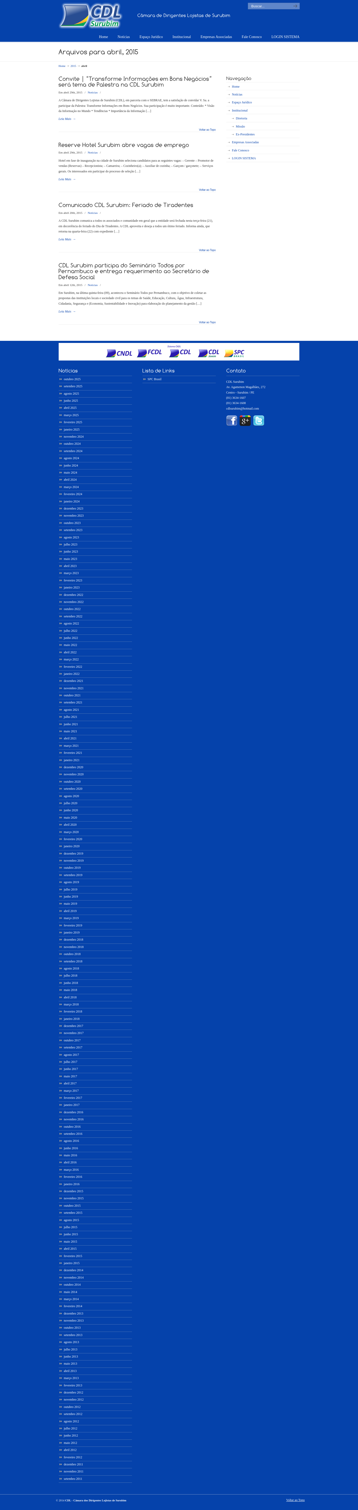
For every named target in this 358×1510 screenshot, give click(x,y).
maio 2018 (70, 990)
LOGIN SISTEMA (244, 158)
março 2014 (71, 1299)
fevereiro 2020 (73, 839)
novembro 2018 (74, 947)
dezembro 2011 (73, 1464)
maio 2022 (70, 645)
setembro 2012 (73, 1414)
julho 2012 (71, 1428)
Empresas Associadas (245, 142)
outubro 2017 (72, 1040)
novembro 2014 (74, 1277)
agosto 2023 (71, 537)
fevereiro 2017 (73, 1098)
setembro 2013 (73, 1335)
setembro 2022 (73, 616)
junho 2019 (71, 896)
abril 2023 (70, 566)
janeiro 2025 (72, 429)
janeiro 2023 (72, 587)
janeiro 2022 (72, 674)
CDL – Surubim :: (91, 15)
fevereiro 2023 (73, 580)
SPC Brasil (155, 379)
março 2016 (71, 1170)
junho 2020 (71, 810)
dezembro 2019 (73, 853)
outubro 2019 (72, 868)
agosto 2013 (71, 1342)
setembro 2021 (73, 702)
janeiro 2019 (72, 932)
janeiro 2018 (72, 1019)
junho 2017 (71, 1069)
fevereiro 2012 (73, 1457)
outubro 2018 (72, 954)
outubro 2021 (72, 695)
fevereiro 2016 (73, 1177)
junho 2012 (71, 1435)
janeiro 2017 (72, 1105)
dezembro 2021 (73, 681)
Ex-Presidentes (245, 134)
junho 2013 (71, 1356)
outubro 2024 (72, 444)
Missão (240, 126)
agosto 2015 (71, 1220)
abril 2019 (70, 911)
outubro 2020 (72, 781)
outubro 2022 (72, 609)
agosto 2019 (71, 882)
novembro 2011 (74, 1471)
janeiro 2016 (72, 1184)
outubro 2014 (72, 1284)
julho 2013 (71, 1349)
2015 (73, 65)
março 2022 (71, 659)
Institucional (240, 110)
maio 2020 (70, 817)
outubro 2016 (72, 1126)
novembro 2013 (74, 1320)
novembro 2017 (74, 1033)
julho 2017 (71, 1062)
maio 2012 (70, 1443)
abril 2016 (70, 1162)
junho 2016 (71, 1148)
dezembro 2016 (73, 1112)
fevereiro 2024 (73, 494)
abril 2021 (70, 738)
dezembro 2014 (73, 1270)
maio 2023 (70, 559)
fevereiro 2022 (73, 667)
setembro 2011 (73, 1479)
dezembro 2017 (73, 1026)
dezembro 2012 (73, 1392)
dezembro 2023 (73, 508)
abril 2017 (70, 1083)
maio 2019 (70, 903)
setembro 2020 (73, 789)
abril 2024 (70, 479)
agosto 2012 (71, 1421)
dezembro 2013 (73, 1313)
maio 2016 (70, 1155)
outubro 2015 (72, 1205)
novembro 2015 (74, 1198)
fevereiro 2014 (73, 1306)
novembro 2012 (74, 1399)
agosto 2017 (71, 1055)
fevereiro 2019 (73, 925)
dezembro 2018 (73, 939)
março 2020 (71, 832)
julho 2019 (71, 889)
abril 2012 (70, 1450)
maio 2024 (70, 472)
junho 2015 (71, 1234)
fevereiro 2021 (73, 753)
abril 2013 (70, 1371)
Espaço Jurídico (242, 102)
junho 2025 (71, 400)
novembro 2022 (74, 602)
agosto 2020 (71, 796)
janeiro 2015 (72, 1263)
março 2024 (71, 487)
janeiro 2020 (72, 846)
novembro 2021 (74, 688)
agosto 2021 (71, 710)
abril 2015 (70, 1249)
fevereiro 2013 (73, 1385)
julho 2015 (71, 1227)
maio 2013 (70, 1363)
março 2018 (71, 1004)
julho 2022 (71, 631)
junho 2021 (71, 724)
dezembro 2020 (73, 767)
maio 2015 (70, 1241)
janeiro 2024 (72, 501)
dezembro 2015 (73, 1191)
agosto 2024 (71, 458)
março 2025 (71, 415)
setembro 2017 (73, 1047)
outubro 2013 (72, 1327)
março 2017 (71, 1091)
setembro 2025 (73, 386)
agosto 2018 (71, 968)
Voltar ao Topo (207, 130)
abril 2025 (70, 408)
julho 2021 (71, 717)
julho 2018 (71, 975)
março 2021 (71, 746)
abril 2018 (70, 997)
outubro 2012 (72, 1407)
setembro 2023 (73, 530)
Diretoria (241, 118)
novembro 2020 (74, 774)
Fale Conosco (240, 150)
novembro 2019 (74, 860)
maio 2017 (70, 1076)
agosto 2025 (71, 393)
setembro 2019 (73, 875)
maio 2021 (70, 731)
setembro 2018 (73, 961)
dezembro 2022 (73, 595)
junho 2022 (71, 638)
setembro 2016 (73, 1134)
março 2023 (71, 573)
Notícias (93, 92)
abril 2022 (70, 652)
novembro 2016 (74, 1119)
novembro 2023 (74, 515)
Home (62, 65)
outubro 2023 (72, 523)
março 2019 (71, 918)
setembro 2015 (73, 1213)
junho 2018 (71, 983)
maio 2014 (70, 1292)
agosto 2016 (71, 1141)
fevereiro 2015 (73, 1256)
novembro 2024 (74, 436)
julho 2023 (71, 544)
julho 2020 (71, 803)
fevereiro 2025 (73, 422)
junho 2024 (71, 465)
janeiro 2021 (72, 760)
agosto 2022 (71, 623)
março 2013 (71, 1378)
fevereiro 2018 (73, 1011)
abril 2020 (70, 824)
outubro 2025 (72, 379)
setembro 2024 (73, 451)
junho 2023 (71, 551)
